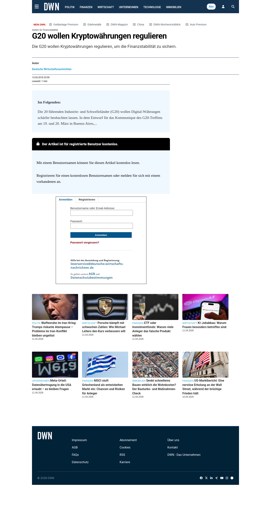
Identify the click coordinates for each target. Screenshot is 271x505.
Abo (211, 6)
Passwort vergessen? (84, 242)
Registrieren (87, 199)
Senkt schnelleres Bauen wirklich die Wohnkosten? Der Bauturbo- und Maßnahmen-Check (154, 387)
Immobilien (173, 7)
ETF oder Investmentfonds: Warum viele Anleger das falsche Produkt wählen (153, 329)
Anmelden (66, 199)
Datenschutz (80, 462)
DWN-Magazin (119, 24)
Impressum (79, 440)
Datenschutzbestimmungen (92, 277)
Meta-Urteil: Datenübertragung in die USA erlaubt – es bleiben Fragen (51, 385)
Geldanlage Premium (65, 24)
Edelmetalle (94, 24)
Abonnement (128, 440)
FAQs (75, 455)
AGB (92, 274)
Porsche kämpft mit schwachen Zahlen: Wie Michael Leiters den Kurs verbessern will (103, 327)
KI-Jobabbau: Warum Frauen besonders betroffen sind (204, 325)
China (140, 24)
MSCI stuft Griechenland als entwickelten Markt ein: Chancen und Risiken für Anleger (103, 387)
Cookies (125, 447)
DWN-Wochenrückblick (167, 24)
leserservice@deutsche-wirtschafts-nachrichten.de (97, 266)
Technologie (152, 7)
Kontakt (172, 447)
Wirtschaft (105, 7)
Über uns (173, 440)
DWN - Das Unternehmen (184, 455)
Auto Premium (198, 24)
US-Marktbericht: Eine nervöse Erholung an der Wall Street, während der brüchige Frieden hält (203, 387)
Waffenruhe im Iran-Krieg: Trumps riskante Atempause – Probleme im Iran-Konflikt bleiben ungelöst (54, 329)
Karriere (125, 462)
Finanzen (86, 7)
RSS (122, 455)
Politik (70, 7)
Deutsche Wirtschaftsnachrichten (52, 69)
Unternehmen (128, 7)
